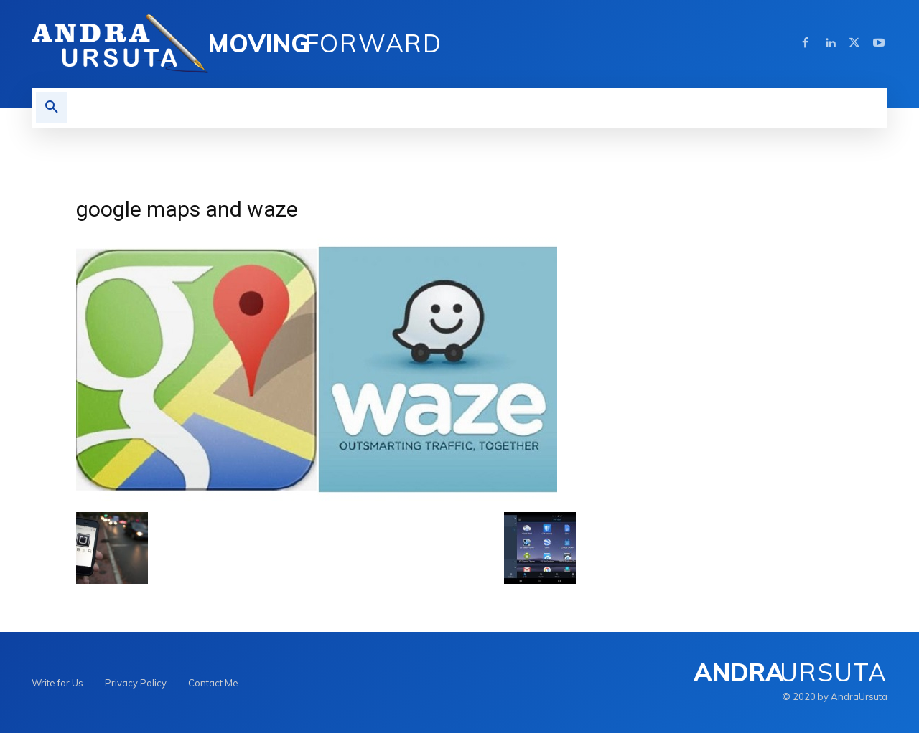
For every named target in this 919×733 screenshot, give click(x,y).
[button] (51, 107)
